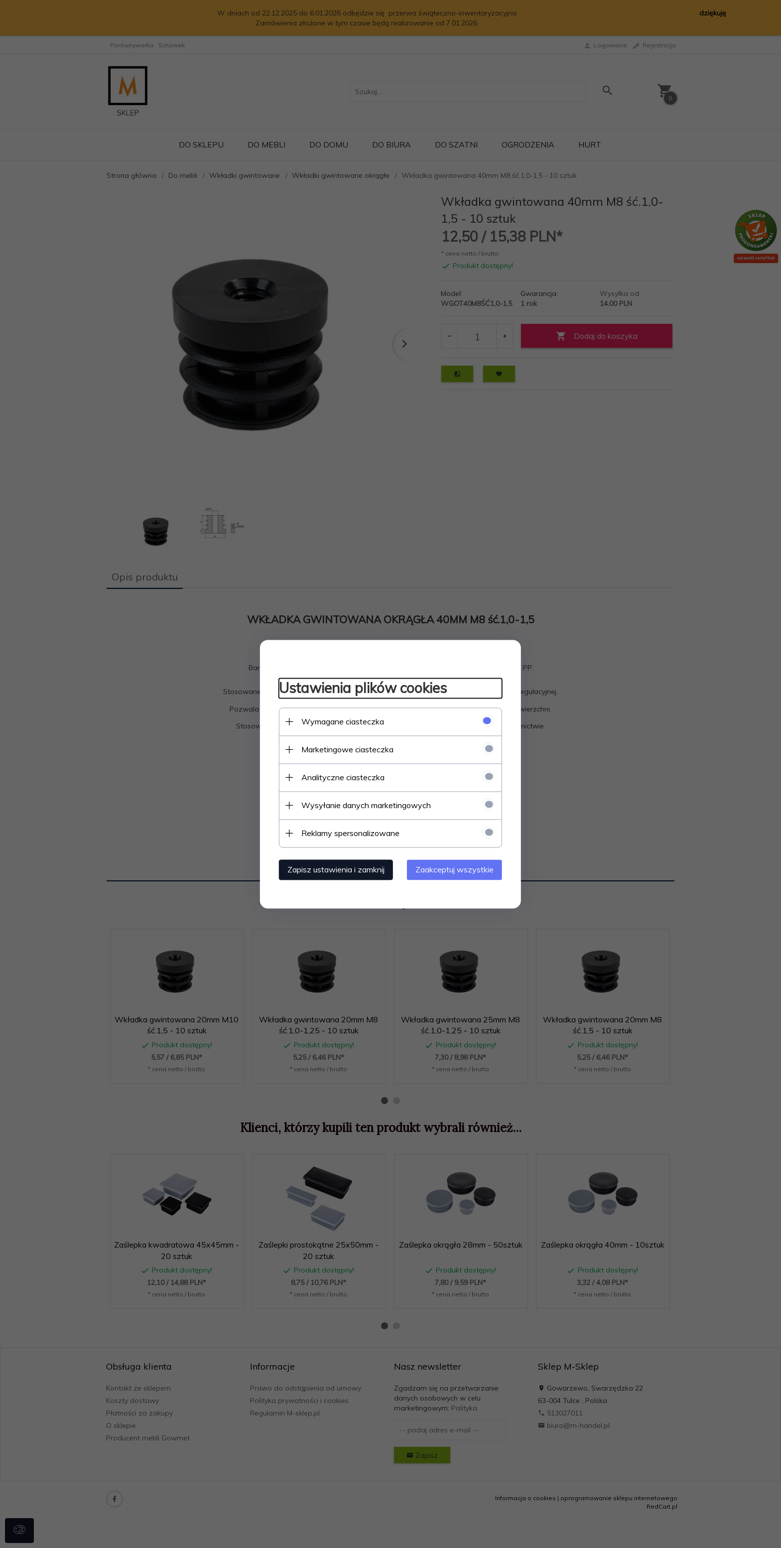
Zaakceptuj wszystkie (457, 869)
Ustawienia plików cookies (360, 688)
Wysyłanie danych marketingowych (363, 805)
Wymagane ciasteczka (339, 721)
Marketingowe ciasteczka (344, 749)
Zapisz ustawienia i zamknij (333, 869)
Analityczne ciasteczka (340, 777)
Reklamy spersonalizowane (347, 833)
